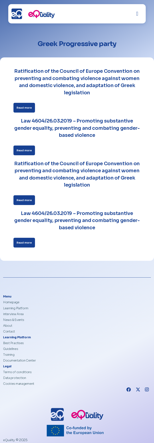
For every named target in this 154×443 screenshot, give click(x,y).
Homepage (11, 302)
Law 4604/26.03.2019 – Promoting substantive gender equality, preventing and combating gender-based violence (77, 128)
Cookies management (18, 384)
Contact (9, 331)
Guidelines (10, 349)
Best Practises (13, 343)
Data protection (14, 378)
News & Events (13, 320)
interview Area (13, 314)
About (7, 326)
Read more (24, 107)
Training (8, 355)
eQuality (9, 440)
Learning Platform (15, 308)
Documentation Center (19, 360)
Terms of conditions (17, 372)
